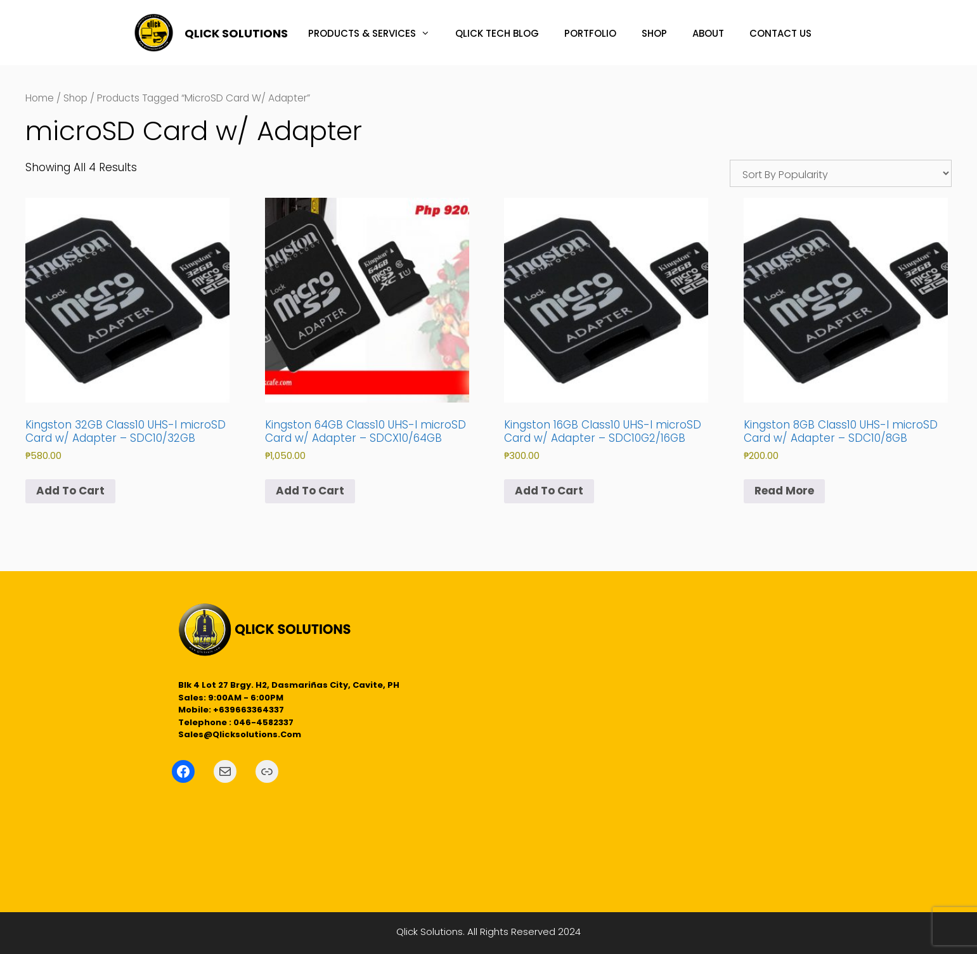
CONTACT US (780, 33)
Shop (75, 98)
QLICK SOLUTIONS (236, 33)
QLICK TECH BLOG (497, 33)
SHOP (654, 33)
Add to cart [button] (70, 490)
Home (39, 98)
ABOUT (708, 33)
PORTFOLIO (590, 33)
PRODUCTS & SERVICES (375, 34)
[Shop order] (841, 173)
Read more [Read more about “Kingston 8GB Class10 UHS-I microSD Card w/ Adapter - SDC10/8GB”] (784, 490)
